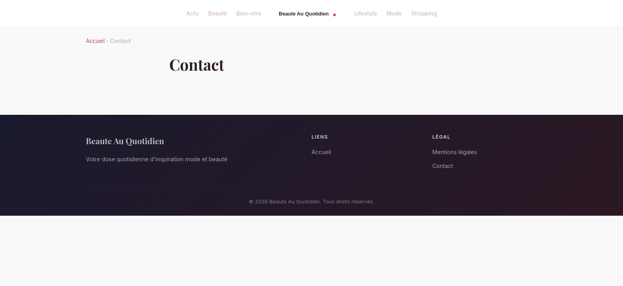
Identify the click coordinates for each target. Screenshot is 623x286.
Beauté (217, 13)
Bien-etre (248, 13)
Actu (192, 13)
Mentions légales (454, 152)
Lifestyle (365, 13)
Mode (394, 13)
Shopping (424, 13)
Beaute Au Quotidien (125, 140)
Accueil (95, 41)
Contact (442, 165)
